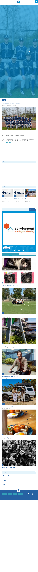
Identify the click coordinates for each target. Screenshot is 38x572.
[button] (13, 250)
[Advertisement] (19, 152)
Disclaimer (21, 495)
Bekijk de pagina (6, 248)
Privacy (15, 495)
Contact (10, 495)
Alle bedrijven (32, 209)
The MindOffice (33, 499)
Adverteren (4, 495)
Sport (4, 100)
